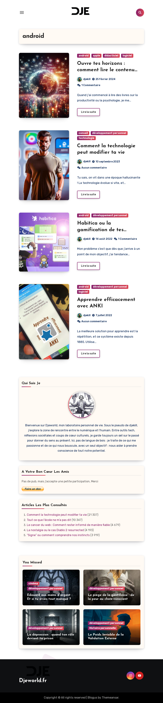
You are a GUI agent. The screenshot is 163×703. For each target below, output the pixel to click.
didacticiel (111, 55)
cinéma (33, 583)
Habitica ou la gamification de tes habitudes (100, 230)
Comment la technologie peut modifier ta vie (57, 514)
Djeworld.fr (33, 681)
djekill (84, 79)
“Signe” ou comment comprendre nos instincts (58, 535)
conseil (83, 133)
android (84, 55)
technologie (86, 138)
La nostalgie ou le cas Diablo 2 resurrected (55, 530)
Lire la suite (88, 112)
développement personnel (109, 133)
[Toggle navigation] (22, 12)
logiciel (127, 55)
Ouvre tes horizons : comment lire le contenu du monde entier (106, 70)
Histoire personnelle (102, 628)
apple (96, 55)
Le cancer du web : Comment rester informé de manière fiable (68, 525)
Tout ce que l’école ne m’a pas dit (49, 520)
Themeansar (110, 697)
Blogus (92, 697)
